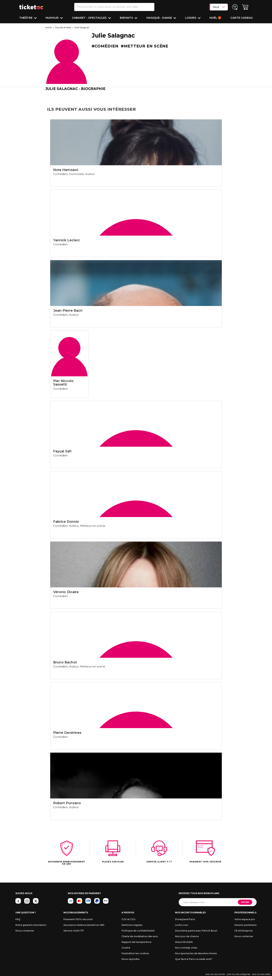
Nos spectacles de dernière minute (196, 953)
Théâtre (26, 17)
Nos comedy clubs (186, 947)
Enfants (127, 17)
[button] (245, 7)
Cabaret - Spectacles (89, 17)
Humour (52, 17)
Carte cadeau (241, 17)
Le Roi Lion (181, 925)
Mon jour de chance (187, 936)
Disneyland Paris (185, 919)
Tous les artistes (63, 27)
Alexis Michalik (184, 942)
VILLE (219, 6)
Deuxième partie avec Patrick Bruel (196, 930)
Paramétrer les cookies (135, 953)
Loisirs (191, 17)
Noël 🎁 (215, 17)
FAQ (17, 919)
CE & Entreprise (243, 930)
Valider (245, 902)
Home (48, 27)
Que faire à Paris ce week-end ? (193, 959)
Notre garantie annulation (30, 925)
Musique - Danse (159, 17)
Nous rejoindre (130, 959)
